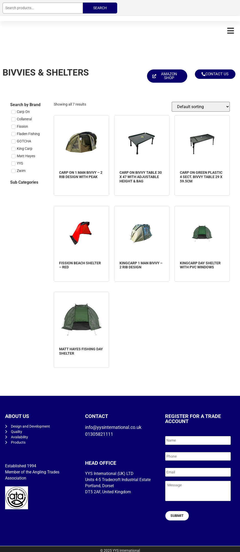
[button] (230, 30)
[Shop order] (201, 107)
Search (100, 8)
